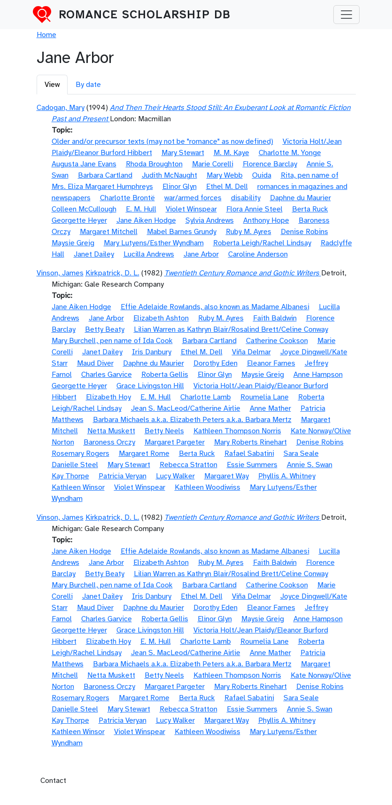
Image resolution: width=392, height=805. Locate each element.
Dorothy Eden (215, 363)
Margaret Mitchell (109, 231)
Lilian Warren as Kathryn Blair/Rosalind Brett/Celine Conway (231, 329)
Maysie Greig (73, 243)
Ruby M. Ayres (248, 231)
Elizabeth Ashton (161, 318)
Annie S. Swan (309, 464)
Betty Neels (164, 431)
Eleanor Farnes (271, 363)
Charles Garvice (106, 374)
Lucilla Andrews (148, 254)
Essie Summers (252, 464)
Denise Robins (304, 231)
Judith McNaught (169, 175)
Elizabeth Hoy (108, 397)
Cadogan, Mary (61, 107)
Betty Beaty (104, 329)
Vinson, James (60, 273)
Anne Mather (270, 408)
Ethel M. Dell (227, 186)
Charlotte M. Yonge (290, 152)
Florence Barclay (270, 164)
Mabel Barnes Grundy (181, 231)
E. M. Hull (141, 209)
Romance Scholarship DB (145, 15)
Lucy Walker (175, 476)
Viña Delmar (251, 352)
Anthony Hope (266, 220)
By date (88, 84)
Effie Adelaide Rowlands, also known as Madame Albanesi (215, 307)
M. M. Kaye (231, 152)
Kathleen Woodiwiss (207, 487)
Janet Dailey (94, 254)
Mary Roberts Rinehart (250, 442)
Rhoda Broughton (154, 164)
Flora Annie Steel (254, 209)
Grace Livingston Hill (150, 386)
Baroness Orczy (109, 442)
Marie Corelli (212, 164)
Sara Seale (301, 453)
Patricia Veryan (122, 476)
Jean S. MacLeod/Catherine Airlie (185, 408)
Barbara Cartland (105, 175)
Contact (53, 780)
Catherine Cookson (277, 340)
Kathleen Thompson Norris (237, 431)
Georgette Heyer (79, 220)
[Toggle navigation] (346, 14)
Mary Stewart (182, 152)
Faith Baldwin (275, 318)
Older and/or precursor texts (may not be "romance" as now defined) (162, 141)
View (52, 84)
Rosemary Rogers (80, 453)
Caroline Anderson (258, 254)
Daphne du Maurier (300, 198)
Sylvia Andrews (209, 220)
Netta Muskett (111, 431)
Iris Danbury (151, 352)
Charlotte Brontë (127, 198)
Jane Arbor (201, 254)
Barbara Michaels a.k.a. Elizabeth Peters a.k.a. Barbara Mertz (192, 419)
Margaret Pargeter (175, 442)
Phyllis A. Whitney (286, 476)
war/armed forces (193, 198)
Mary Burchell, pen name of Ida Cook (112, 340)
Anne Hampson (318, 374)
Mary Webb (225, 175)
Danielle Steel (75, 464)
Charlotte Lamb (205, 397)
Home (46, 34)
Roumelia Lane (264, 397)
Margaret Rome (144, 453)
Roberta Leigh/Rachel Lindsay (262, 243)
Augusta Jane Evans (84, 164)
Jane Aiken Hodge (146, 220)
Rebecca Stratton (188, 464)
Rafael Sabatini (249, 453)
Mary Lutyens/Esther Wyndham (154, 243)
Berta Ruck (310, 209)
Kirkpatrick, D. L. (112, 273)
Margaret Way (226, 476)
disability (246, 198)
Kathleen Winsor (78, 487)
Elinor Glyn (179, 186)
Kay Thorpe (70, 476)
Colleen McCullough (84, 209)
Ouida (261, 175)
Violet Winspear (191, 209)
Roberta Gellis (164, 374)
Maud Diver (95, 363)
